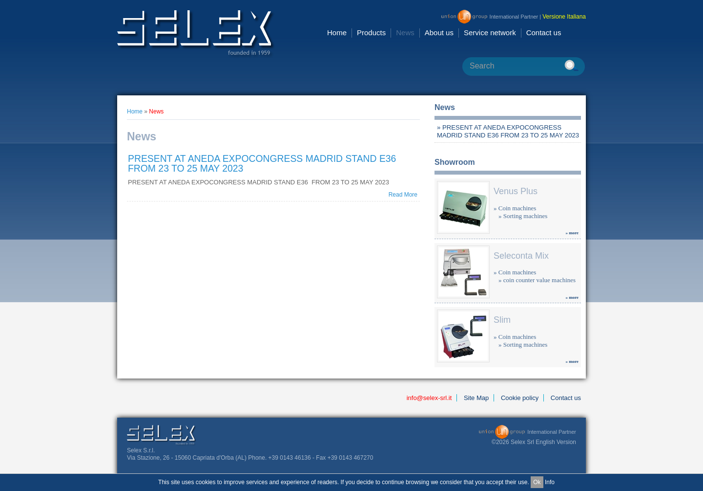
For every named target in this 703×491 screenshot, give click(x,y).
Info (550, 482)
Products (371, 32)
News (405, 32)
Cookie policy (519, 398)
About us (439, 32)
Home (337, 32)
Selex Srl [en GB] (196, 34)
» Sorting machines (522, 216)
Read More (403, 194)
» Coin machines (515, 208)
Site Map (476, 398)
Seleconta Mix (521, 256)
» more (572, 232)
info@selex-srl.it (429, 398)
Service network (490, 32)
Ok (536, 482)
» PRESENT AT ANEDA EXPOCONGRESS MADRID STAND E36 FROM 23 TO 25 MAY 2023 (508, 131)
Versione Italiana (564, 16)
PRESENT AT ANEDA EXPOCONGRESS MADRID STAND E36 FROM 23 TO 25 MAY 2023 (262, 163)
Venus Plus (516, 191)
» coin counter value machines (537, 280)
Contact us (543, 32)
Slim (502, 320)
